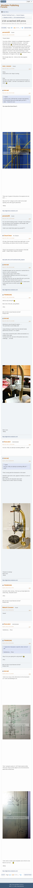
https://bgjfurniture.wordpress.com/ (10, 210)
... (20, 27)
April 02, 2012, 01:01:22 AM (8, 626)
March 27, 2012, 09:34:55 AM (8, 297)
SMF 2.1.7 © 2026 (12, 886)
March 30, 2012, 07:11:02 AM (8, 320)
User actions (27, 27)
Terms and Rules (15, 884)
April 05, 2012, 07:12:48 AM (8, 673)
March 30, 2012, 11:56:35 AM (8, 444)
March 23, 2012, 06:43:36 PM (8, 34)
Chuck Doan (8, 235)
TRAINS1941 (8, 294)
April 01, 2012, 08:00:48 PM (8, 610)
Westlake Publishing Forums (9, 6)
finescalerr (7, 442)
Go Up (3, 874)
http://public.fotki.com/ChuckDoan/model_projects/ (13, 259)
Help (10, 884)
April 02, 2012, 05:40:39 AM (8, 643)
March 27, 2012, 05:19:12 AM (8, 267)
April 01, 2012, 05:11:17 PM (8, 587)
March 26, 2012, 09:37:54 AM (8, 92)
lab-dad (6, 90)
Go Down (4, 27)
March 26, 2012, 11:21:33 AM (8, 238)
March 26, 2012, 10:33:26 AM (8, 218)
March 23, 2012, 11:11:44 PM (8, 68)
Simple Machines (20, 886)
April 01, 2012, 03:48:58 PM (8, 460)
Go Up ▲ (22, 884)
